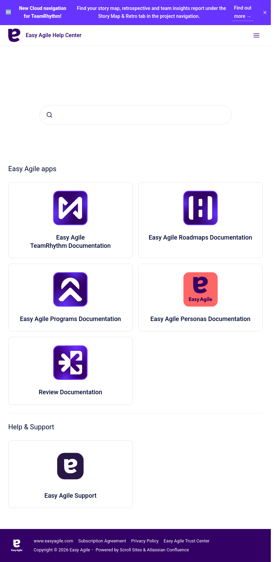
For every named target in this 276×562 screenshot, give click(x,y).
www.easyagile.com (53, 540)
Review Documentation (70, 392)
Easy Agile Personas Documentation (200, 318)
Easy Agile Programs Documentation (70, 318)
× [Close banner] (264, 12)
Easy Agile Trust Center (187, 540)
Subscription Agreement (102, 540)
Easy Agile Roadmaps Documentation (200, 237)
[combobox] (135, 115)
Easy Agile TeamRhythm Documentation (70, 241)
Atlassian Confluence (168, 549)
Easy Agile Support (70, 495)
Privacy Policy (145, 540)
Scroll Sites (131, 549)
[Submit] (49, 114)
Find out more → (243, 12)
